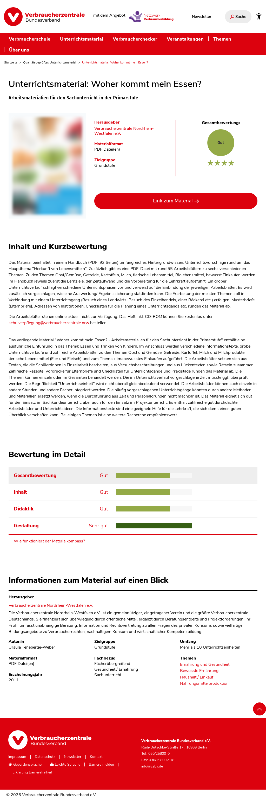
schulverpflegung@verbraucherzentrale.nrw (49, 323)
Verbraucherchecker (135, 38)
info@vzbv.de (152, 766)
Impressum (17, 757)
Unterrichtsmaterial (81, 38)
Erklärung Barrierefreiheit (32, 772)
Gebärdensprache (25, 764)
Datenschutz (45, 757)
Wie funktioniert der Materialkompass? (49, 541)
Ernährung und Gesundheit (204, 664)
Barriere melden (101, 764)
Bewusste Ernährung (199, 670)
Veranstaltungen (185, 38)
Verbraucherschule (29, 38)
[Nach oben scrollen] (259, 708)
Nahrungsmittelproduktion (204, 683)
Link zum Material (173, 200)
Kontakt (96, 757)
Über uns (19, 49)
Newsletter (201, 16)
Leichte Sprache (65, 764)
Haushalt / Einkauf (196, 677)
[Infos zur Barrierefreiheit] (259, 16)
